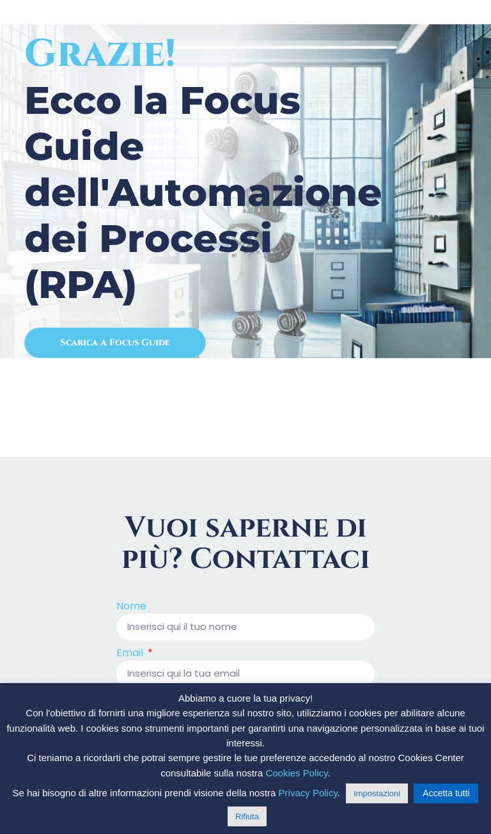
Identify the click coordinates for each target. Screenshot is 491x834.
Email (131, 654)
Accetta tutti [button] (446, 793)
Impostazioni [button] (377, 793)
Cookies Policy (296, 772)
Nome (131, 607)
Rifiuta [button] (247, 816)
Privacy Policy (308, 792)
